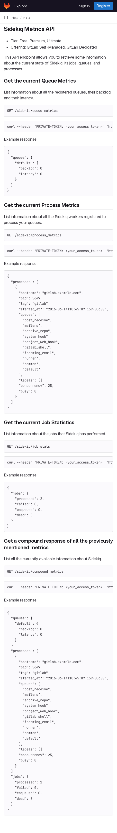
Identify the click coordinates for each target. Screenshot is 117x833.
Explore (21, 6)
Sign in (84, 6)
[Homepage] (7, 6)
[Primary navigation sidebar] (6, 17)
